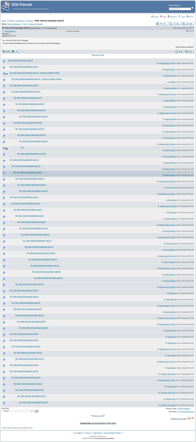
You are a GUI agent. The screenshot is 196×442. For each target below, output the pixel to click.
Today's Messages (14, 24)
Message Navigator (35, 24)
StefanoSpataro (169, 69)
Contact (78, 433)
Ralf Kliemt (172, 200)
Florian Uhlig (170, 188)
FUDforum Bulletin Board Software (104, 438)
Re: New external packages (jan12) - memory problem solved (35, 73)
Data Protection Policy (112, 433)
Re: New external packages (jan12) (16, 28)
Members (172, 17)
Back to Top (98, 416)
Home (189, 17)
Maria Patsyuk (10, 31)
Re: (22, 147)
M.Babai (173, 82)
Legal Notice (97, 433)
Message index (98, 55)
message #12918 (35, 28)
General (30, 21)
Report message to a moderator (184, 47)
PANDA (11, 21)
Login (181, 17)
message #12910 (51, 28)
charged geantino (183, 409)
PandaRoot (20, 21)
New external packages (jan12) (20, 60)
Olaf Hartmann (170, 76)
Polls (24, 24)
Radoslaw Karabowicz (167, 181)
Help (163, 17)
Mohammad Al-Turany (167, 63)
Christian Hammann (167, 374)
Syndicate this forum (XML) (178, 419)
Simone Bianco (170, 125)
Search (155, 17)
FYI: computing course (185, 412)
